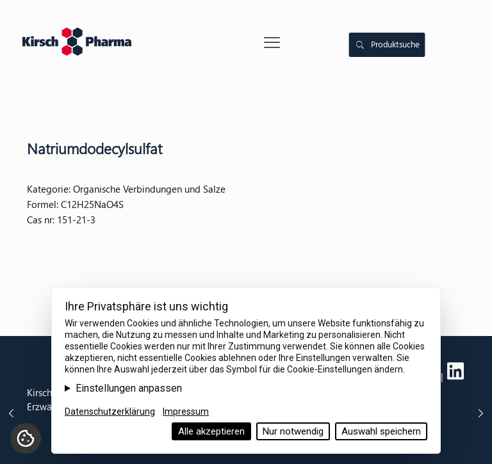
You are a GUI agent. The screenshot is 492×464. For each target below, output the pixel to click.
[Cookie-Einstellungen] (25, 438)
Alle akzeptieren (211, 431)
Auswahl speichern (381, 431)
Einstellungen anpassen (129, 388)
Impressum (186, 411)
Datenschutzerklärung (110, 411)
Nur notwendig (293, 431)
